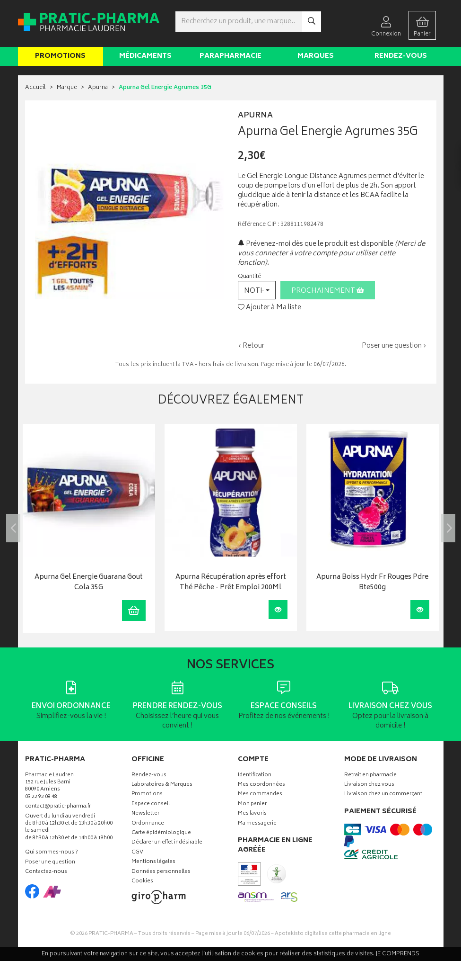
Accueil (35, 88)
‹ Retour (251, 346)
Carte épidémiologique (161, 833)
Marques (315, 56)
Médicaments (145, 56)
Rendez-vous (400, 56)
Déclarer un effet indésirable (166, 843)
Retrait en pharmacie (370, 776)
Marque (67, 88)
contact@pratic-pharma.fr (58, 807)
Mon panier (252, 804)
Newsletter (145, 814)
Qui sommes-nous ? (51, 853)
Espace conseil (150, 804)
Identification (254, 776)
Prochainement (327, 291)
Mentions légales (153, 862)
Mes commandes (260, 794)
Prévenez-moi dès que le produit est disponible (315, 244)
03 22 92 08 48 (41, 797)
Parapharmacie (230, 56)
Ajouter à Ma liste (269, 308)
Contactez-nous (46, 872)
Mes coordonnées (261, 785)
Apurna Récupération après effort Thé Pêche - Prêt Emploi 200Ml (230, 582)
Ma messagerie (257, 824)
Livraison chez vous (369, 785)
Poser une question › (394, 346)
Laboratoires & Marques (161, 785)
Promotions (60, 56)
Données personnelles (161, 872)
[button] (257, 290)
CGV (137, 853)
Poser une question (50, 863)
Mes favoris (252, 814)
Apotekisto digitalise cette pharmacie (333, 933)
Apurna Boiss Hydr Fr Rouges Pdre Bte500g (372, 582)
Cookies (142, 882)
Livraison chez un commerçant (383, 794)
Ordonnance (147, 824)
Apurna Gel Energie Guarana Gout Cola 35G (89, 582)
